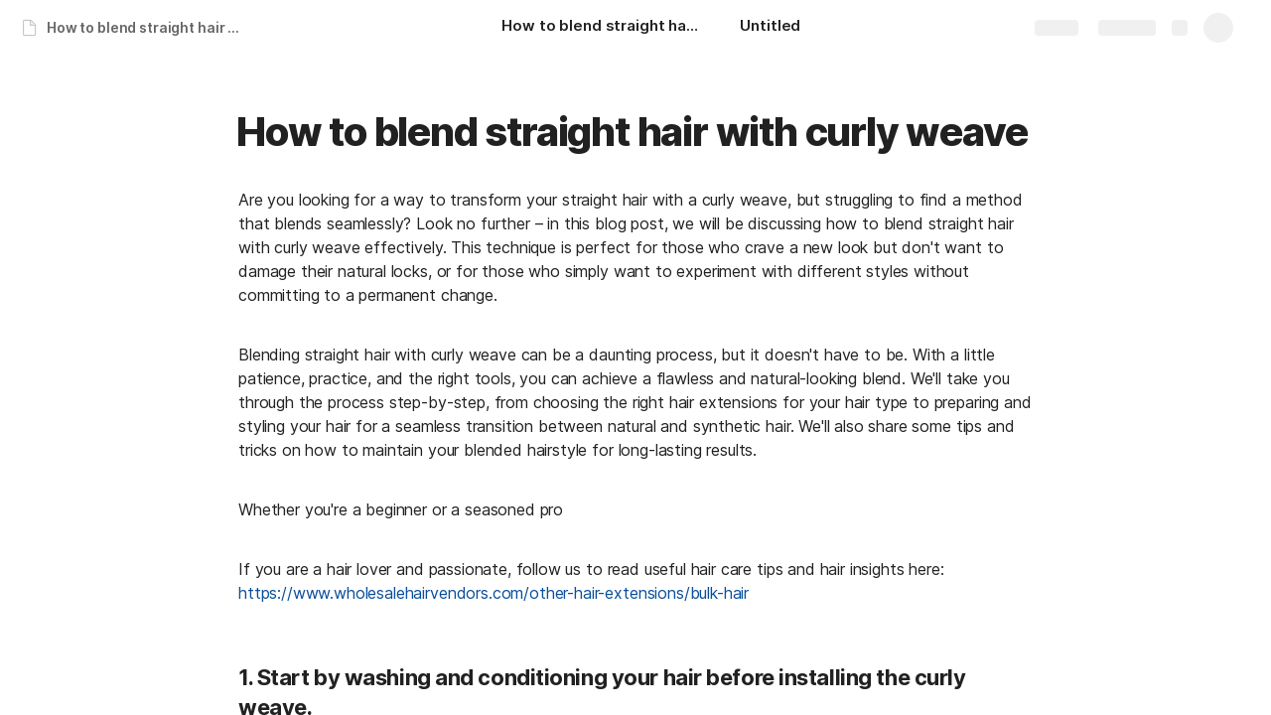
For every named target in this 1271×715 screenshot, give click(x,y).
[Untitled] (770, 28)
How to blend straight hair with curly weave (152, 27)
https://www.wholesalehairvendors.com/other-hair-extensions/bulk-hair (493, 593)
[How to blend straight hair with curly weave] (601, 28)
